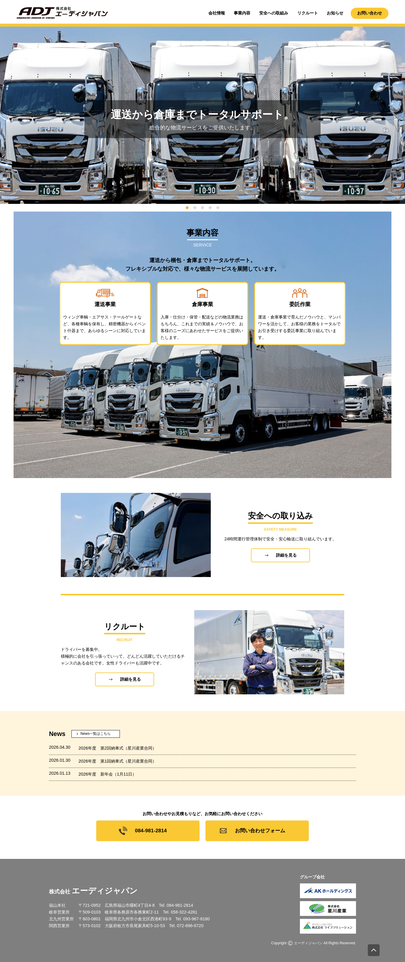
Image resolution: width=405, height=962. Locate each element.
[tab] (187, 207)
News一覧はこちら (96, 734)
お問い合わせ (369, 13)
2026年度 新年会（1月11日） (107, 774)
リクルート (307, 13)
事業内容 (242, 13)
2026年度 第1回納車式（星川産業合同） (117, 761)
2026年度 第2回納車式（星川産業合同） (117, 748)
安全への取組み (273, 13)
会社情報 (216, 13)
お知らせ (335, 13)
